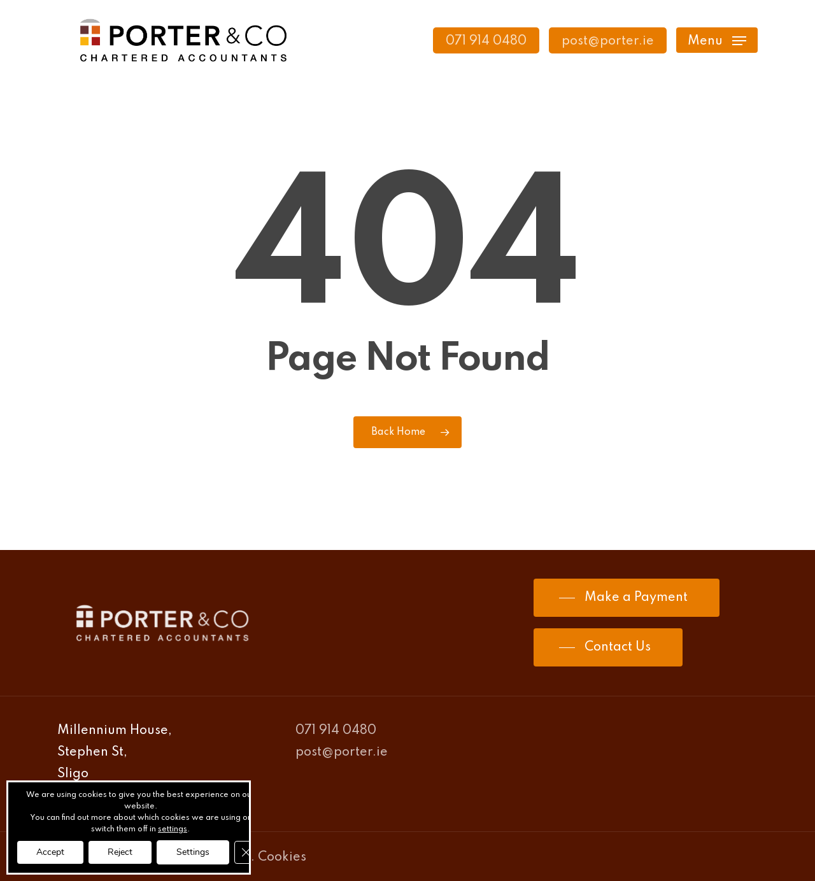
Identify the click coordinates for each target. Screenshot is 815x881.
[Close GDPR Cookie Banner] (245, 852)
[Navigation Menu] (717, 40)
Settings (192, 852)
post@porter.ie (341, 752)
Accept (50, 852)
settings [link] (172, 829)
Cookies (282, 857)
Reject (120, 852)
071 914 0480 (335, 730)
